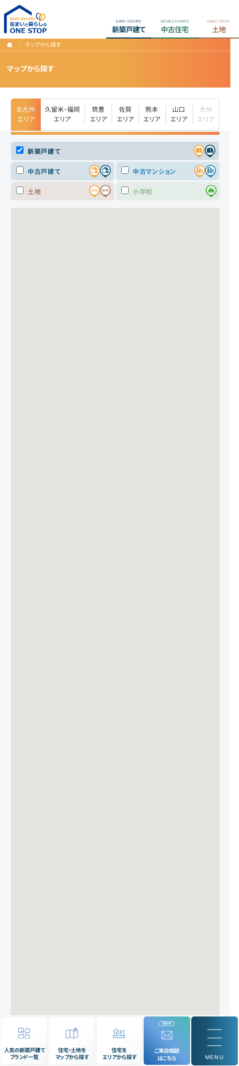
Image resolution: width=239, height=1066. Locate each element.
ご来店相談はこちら (166, 1054)
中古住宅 (175, 26)
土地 (219, 26)
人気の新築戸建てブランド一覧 (24, 1054)
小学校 (137, 191)
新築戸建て (128, 26)
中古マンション (148, 171)
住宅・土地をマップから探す (71, 1054)
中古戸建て (38, 171)
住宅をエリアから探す (119, 1054)
